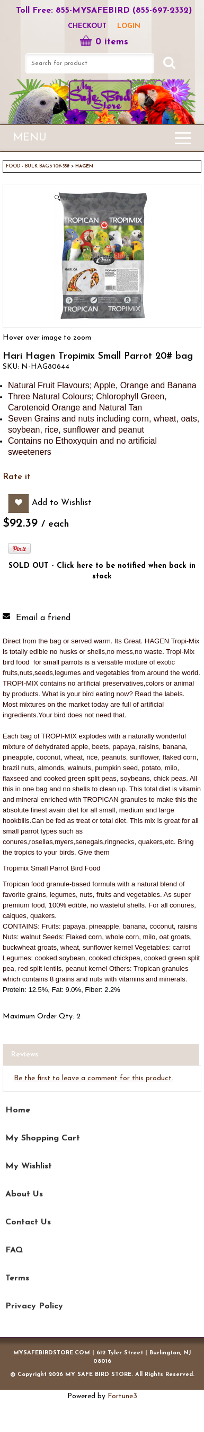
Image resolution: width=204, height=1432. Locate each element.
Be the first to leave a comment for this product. (93, 1078)
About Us (24, 1194)
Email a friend (43, 618)
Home (17, 1110)
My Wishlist (28, 1166)
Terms (17, 1278)
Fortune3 (122, 1396)
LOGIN (128, 26)
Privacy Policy (34, 1306)
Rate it (17, 477)
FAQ (14, 1250)
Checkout (87, 26)
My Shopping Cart (42, 1138)
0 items (103, 42)
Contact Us (28, 1222)
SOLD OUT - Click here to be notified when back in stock (102, 571)
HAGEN (84, 166)
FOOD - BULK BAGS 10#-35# (37, 166)
